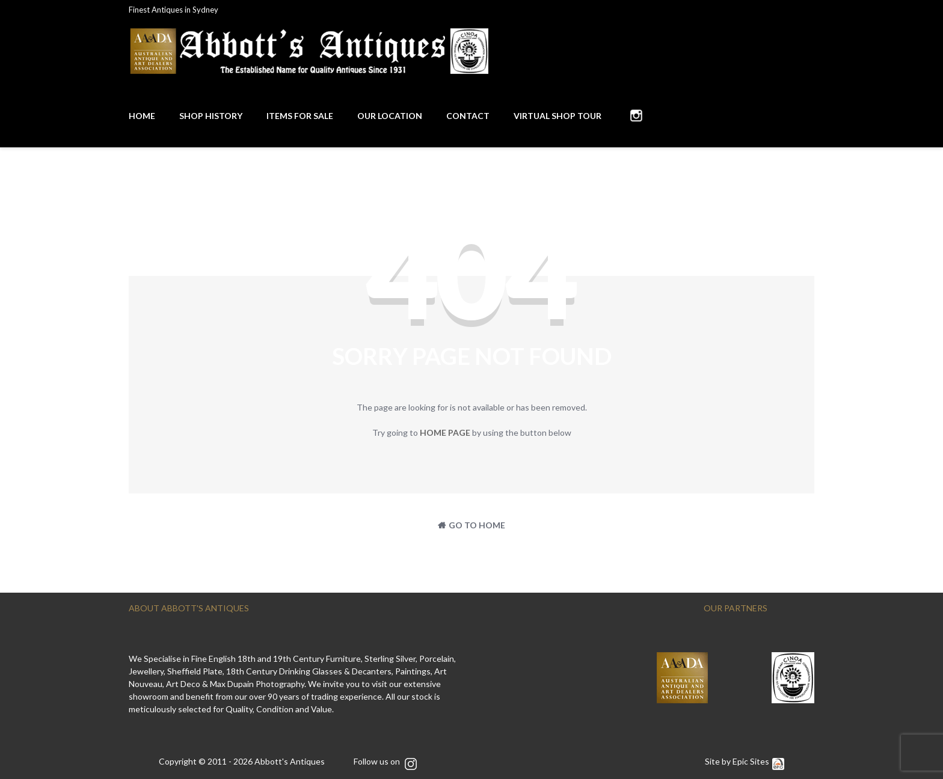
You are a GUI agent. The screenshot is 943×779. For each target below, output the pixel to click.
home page (445, 432)
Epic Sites (758, 761)
